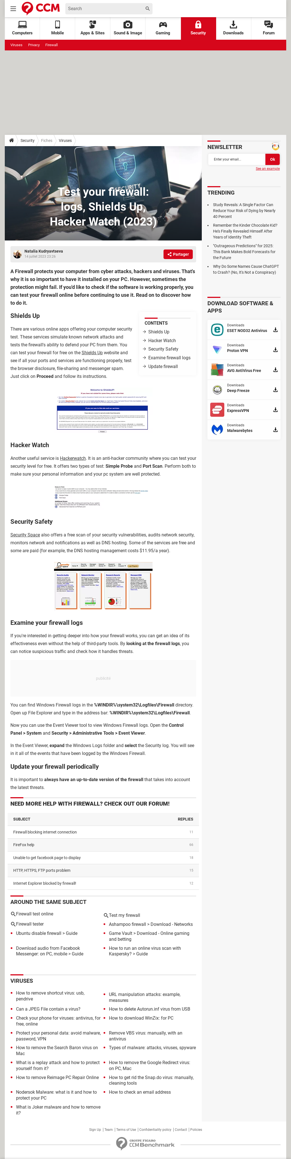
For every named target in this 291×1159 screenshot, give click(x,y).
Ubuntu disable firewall (38, 933)
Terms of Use (126, 1130)
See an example (268, 169)
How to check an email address (140, 1092)
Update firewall (163, 366)
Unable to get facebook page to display (47, 857)
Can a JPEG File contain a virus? (48, 1009)
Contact (181, 1130)
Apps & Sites (92, 28)
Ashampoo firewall (127, 924)
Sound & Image (128, 28)
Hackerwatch (73, 458)
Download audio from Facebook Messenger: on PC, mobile (48, 951)
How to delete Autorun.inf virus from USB (149, 1009)
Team (108, 1130)
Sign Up (95, 1130)
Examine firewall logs (169, 357)
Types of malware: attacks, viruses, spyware (152, 1047)
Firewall (51, 45)
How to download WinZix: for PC (141, 1018)
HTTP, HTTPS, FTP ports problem (41, 870)
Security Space (25, 535)
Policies (196, 1130)
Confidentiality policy (155, 1130)
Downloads (233, 28)
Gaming (163, 28)
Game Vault (120, 933)
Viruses (16, 45)
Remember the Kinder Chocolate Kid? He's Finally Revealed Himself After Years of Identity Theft (245, 231)
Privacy (34, 45)
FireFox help (23, 844)
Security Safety (163, 349)
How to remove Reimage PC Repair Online (57, 1077)
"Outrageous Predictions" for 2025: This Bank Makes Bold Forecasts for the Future (244, 252)
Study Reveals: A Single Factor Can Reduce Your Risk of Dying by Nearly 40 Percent (244, 210)
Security (198, 28)
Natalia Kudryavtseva (43, 251)
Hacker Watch (162, 340)
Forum (269, 28)
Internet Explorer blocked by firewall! (44, 883)
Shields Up (158, 332)
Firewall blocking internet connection (45, 832)
